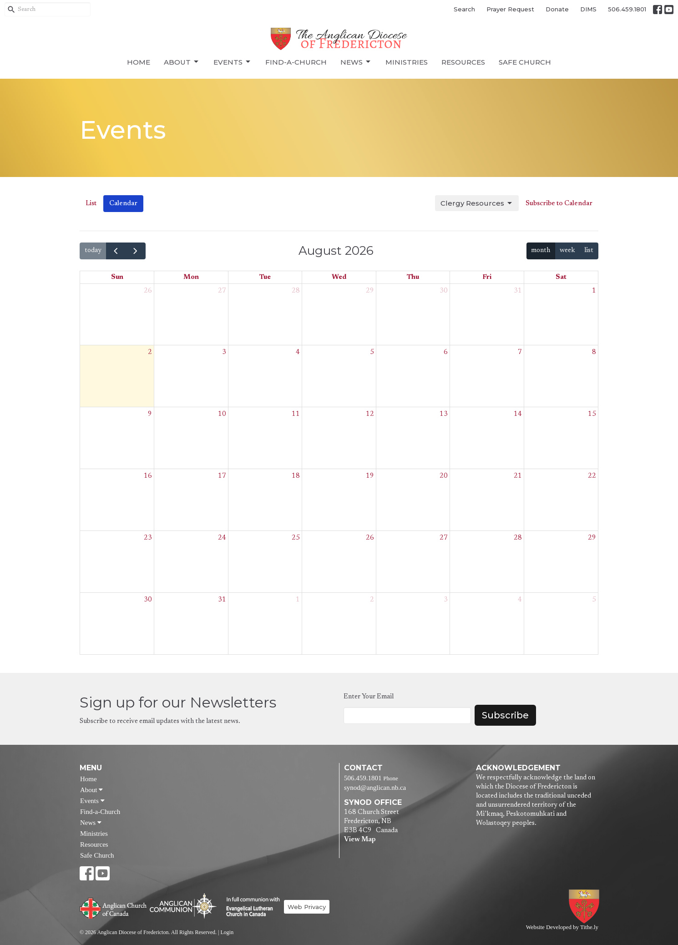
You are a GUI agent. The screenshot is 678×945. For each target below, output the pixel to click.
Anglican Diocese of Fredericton (586, 906)
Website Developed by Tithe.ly (562, 927)
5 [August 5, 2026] (372, 352)
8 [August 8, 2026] (594, 352)
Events (232, 61)
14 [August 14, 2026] (518, 414)
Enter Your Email (369, 696)
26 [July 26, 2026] (148, 291)
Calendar (123, 203)
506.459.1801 (627, 9)
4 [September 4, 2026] (520, 599)
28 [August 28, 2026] (518, 538)
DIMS (588, 9)
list (588, 250)
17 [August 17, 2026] (222, 476)
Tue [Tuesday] (265, 277)
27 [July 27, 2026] (222, 291)
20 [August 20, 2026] (444, 476)
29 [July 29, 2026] (370, 291)
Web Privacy (307, 906)
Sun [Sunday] (117, 277)
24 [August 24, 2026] (222, 538)
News (356, 61)
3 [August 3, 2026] (224, 352)
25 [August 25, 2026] (296, 538)
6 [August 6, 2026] (446, 352)
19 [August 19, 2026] (370, 476)
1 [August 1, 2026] (594, 291)
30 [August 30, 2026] (148, 599)
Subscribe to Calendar (559, 203)
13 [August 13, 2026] (444, 414)
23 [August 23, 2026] (148, 538)
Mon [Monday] (191, 277)
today (93, 250)
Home (138, 62)
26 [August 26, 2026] (370, 538)
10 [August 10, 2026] (222, 414)
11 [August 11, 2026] (296, 414)
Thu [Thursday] (413, 277)
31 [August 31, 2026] (222, 599)
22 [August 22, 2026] (592, 476)
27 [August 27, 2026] (444, 538)
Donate (557, 9)
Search (464, 9)
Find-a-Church (296, 62)
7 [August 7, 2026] (520, 352)
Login (226, 932)
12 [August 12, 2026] (370, 414)
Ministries (406, 62)
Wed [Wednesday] (339, 277)
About (182, 61)
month (540, 250)
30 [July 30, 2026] (444, 291)
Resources (463, 62)
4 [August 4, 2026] (298, 352)
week (567, 250)
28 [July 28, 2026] (296, 291)
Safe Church (525, 62)
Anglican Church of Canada (113, 907)
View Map (359, 839)
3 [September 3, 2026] (446, 599)
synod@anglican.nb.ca (375, 787)
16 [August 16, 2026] (148, 476)
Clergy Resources (476, 203)
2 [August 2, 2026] (150, 352)
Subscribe (505, 715)
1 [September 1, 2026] (298, 599)
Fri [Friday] (486, 277)
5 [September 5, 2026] (594, 599)
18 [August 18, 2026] (296, 476)
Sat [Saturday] (561, 277)
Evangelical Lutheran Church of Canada (249, 907)
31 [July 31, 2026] (518, 291)
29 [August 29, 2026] (592, 538)
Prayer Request (510, 9)
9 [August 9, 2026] (150, 414)
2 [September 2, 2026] (372, 599)
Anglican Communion (183, 906)
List (91, 203)
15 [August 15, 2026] (592, 414)
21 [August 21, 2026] (518, 476)
